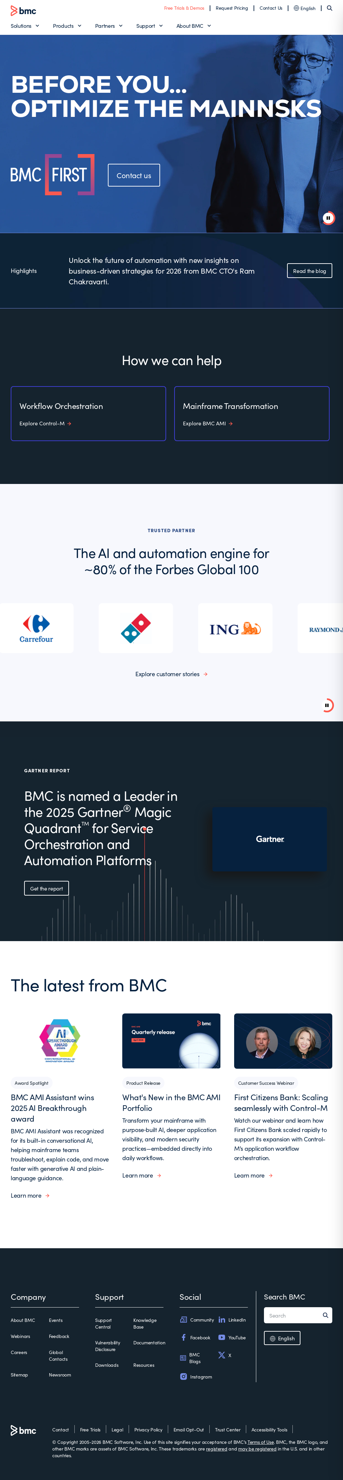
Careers (19, 1352)
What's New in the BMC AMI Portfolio (171, 1102)
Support (145, 25)
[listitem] (38, 628)
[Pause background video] (327, 705)
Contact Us (271, 7)
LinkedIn (232, 1320)
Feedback (59, 1336)
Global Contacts (58, 1355)
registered (216, 1448)
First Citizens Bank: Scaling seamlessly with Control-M (281, 1102)
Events (55, 1320)
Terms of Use (261, 1441)
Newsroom (60, 1374)
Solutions (21, 25)
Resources (143, 1364)
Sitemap (19, 1374)
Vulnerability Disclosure (107, 1345)
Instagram (196, 1376)
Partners (105, 25)
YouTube (232, 1337)
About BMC (190, 25)
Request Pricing (232, 7)
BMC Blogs (190, 1357)
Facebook (195, 1337)
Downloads (106, 1364)
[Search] (329, 8)
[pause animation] (328, 218)
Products (63, 25)
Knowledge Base (144, 1323)
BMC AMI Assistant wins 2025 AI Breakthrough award (52, 1107)
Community (197, 1320)
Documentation (149, 1342)
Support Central (103, 1323)
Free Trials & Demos (184, 7)
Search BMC (284, 1296)
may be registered (257, 1448)
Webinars (20, 1336)
